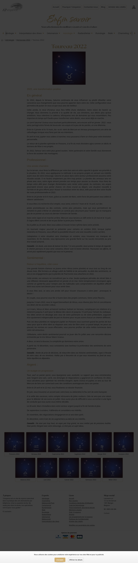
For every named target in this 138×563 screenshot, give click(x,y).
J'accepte (60, 560)
